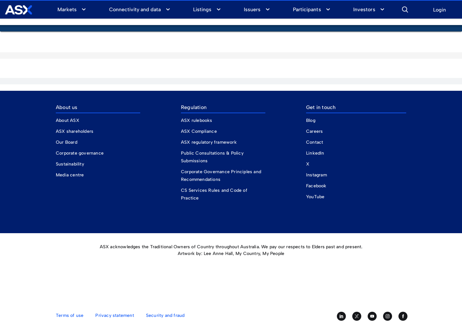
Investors (364, 9)
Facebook (316, 186)
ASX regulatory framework (209, 142)
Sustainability (70, 164)
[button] (405, 9)
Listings (202, 9)
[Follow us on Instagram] (387, 316)
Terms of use (69, 315)
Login (439, 10)
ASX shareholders (75, 131)
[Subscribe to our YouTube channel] (372, 316)
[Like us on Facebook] (402, 316)
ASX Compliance (199, 131)
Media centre (70, 175)
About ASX (67, 120)
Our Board (66, 142)
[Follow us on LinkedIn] (341, 316)
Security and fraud (165, 315)
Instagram (316, 175)
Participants (307, 9)
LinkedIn (315, 153)
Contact (314, 142)
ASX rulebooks (196, 120)
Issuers (252, 9)
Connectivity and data (135, 9)
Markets (67, 9)
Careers (314, 131)
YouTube (315, 196)
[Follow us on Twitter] (356, 316)
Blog (310, 120)
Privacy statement (114, 315)
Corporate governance (80, 153)
